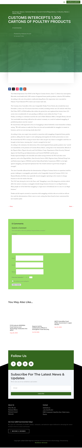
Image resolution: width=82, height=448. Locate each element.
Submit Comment (16, 285)
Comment (14, 234)
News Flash (16, 14)
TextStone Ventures (41, 443)
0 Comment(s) (17, 28)
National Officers (13, 410)
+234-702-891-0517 (48, 410)
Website (14, 272)
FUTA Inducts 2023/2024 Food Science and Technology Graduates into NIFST (18, 328)
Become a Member (19, 431)
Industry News (62, 12)
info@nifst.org (46, 408)
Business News (18, 12)
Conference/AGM (73, 2)
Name (13, 258)
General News (30, 12)
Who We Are (12, 408)
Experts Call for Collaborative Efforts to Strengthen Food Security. (40, 328)
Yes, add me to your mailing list (20, 282)
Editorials (11, 414)
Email (13, 265)
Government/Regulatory (46, 12)
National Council (13, 412)
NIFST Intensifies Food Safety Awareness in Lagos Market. (63, 323)
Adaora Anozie (26, 34)
